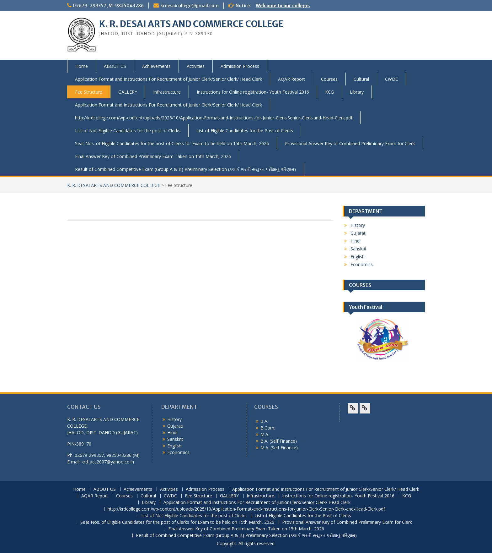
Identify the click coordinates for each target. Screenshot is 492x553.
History (357, 225)
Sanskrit (358, 249)
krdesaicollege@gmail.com (189, 5)
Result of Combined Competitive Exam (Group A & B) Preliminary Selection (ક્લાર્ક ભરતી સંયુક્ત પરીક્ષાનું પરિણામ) (185, 169)
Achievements (156, 66)
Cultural (361, 79)
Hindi (355, 241)
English (357, 257)
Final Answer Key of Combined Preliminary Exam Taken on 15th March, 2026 (153, 156)
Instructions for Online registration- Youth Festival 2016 (253, 92)
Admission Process (240, 66)
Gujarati (358, 233)
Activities (196, 66)
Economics (361, 264)
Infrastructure (167, 92)
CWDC (391, 79)
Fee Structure (88, 92)
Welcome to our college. (283, 5)
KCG (329, 92)
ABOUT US (115, 66)
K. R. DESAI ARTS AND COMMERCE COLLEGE (191, 24)
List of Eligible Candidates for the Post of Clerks (244, 131)
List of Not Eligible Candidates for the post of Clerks (127, 131)
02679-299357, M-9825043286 (108, 5)
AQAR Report (291, 79)
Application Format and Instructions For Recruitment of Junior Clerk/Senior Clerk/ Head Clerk (168, 79)
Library (357, 92)
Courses (329, 79)
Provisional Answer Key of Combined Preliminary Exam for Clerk (350, 143)
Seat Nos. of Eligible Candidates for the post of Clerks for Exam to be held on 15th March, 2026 (172, 143)
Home (81, 66)
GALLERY (127, 92)
